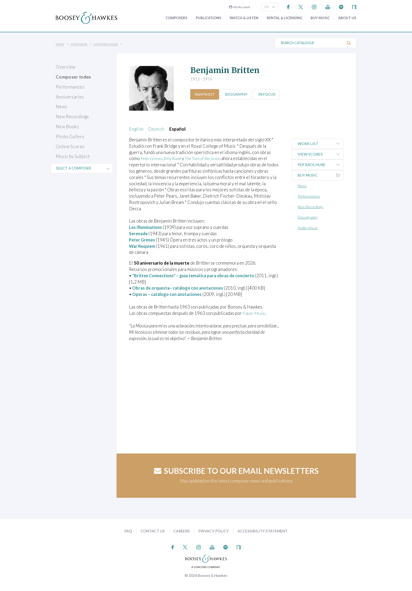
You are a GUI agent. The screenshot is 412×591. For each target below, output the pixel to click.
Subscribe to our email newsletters (236, 470)
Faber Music (255, 313)
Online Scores (70, 146)
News (61, 106)
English (136, 129)
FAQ (128, 531)
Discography (308, 217)
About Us (347, 18)
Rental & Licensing (284, 18)
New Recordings (72, 116)
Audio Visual (308, 227)
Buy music (320, 18)
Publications (208, 18)
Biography (238, 94)
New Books (67, 126)
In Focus (269, 94)
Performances (70, 87)
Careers (181, 531)
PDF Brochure (320, 165)
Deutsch (156, 129)
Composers (176, 18)
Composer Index (106, 44)
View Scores (320, 154)
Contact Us (153, 531)
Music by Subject (73, 156)
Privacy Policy (213, 531)
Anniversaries (70, 97)
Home (60, 44)
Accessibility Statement (263, 531)
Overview (66, 67)
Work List (320, 144)
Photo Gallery (70, 136)
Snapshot (205, 94)
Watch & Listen (244, 18)
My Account (239, 7)
